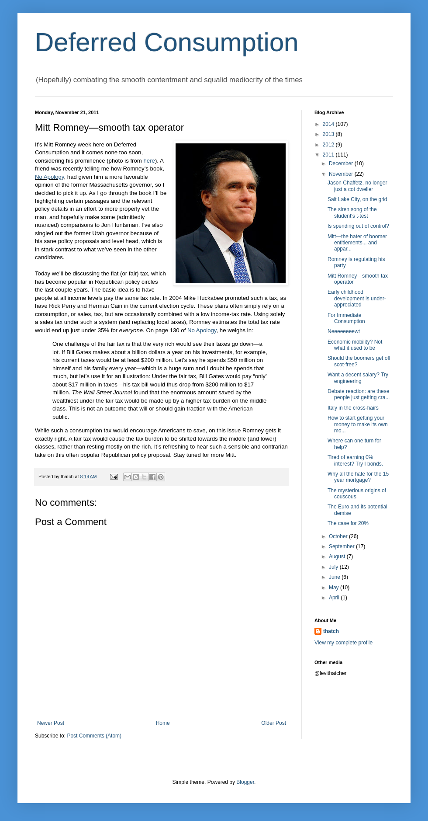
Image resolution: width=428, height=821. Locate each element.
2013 (329, 134)
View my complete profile (343, 643)
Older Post (273, 723)
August (338, 556)
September (342, 546)
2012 (329, 145)
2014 (329, 124)
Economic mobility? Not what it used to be (355, 345)
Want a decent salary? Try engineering (358, 378)
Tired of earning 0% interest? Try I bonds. (355, 460)
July (334, 567)
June (335, 577)
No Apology (49, 177)
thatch (331, 631)
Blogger (245, 782)
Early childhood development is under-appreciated (357, 298)
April (335, 598)
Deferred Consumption (167, 42)
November (342, 174)
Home (163, 723)
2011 (329, 155)
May (334, 587)
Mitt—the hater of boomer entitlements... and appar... (357, 242)
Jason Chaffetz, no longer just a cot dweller (357, 186)
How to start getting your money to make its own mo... (358, 424)
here (149, 160)
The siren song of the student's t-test (352, 212)
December (342, 163)
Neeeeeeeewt (344, 331)
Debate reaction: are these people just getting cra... (359, 394)
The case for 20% (348, 523)
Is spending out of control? (358, 226)
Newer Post (50, 723)
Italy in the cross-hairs (353, 408)
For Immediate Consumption (346, 318)
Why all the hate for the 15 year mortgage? (358, 477)
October (339, 536)
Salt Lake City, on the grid (357, 199)
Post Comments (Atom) (94, 736)
